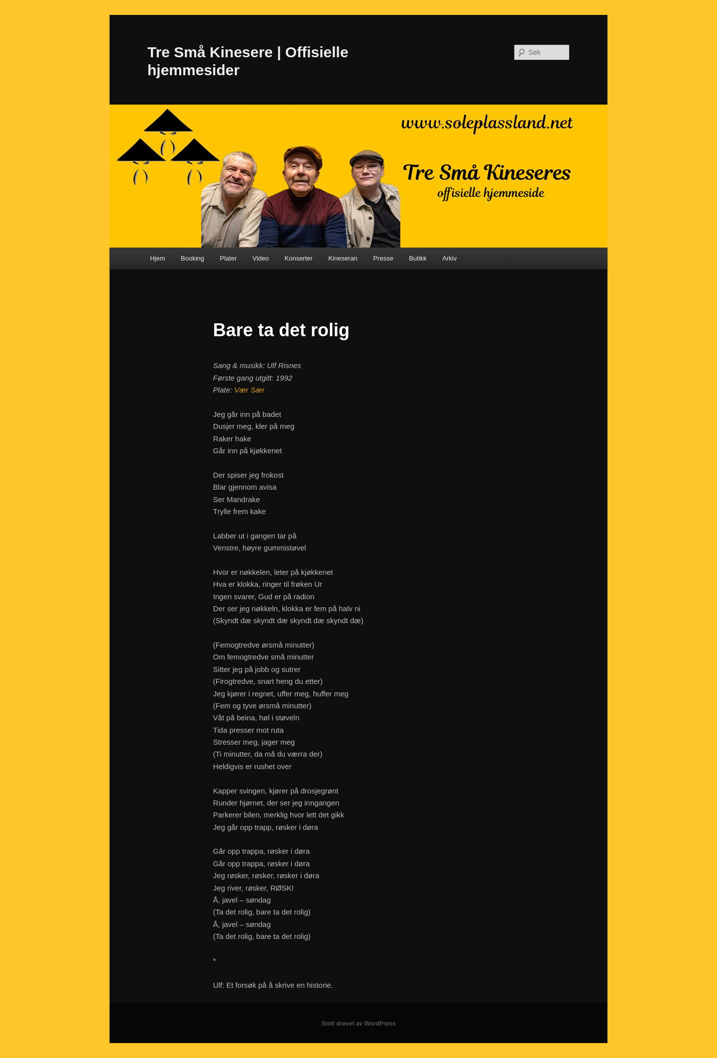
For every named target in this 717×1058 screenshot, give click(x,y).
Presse (383, 258)
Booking (192, 258)
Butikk (417, 258)
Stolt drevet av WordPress (358, 1023)
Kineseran (343, 258)
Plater (228, 258)
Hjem (157, 258)
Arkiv (449, 258)
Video (260, 258)
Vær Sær (249, 390)
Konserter (299, 258)
